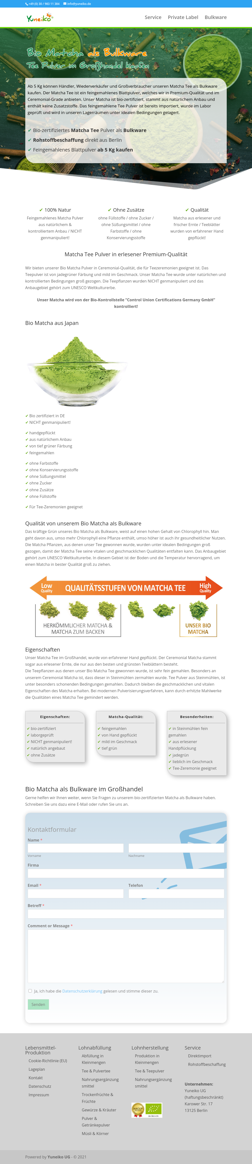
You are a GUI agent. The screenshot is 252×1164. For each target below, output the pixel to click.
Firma (33, 865)
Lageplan (37, 1069)
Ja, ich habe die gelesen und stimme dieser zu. (96, 991)
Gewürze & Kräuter (99, 1110)
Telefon (136, 885)
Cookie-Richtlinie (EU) (48, 1060)
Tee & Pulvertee (96, 1071)
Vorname (34, 856)
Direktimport (199, 1056)
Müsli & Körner (95, 1133)
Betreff (36, 905)
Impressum (39, 1095)
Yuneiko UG (59, 1157)
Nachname (137, 856)
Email (35, 885)
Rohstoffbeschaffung (207, 1064)
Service (153, 18)
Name (35, 840)
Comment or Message (50, 925)
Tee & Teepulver (149, 1071)
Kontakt (36, 1077)
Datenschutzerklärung (82, 991)
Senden (38, 1004)
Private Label (183, 18)
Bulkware (216, 18)
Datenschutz (40, 1086)
